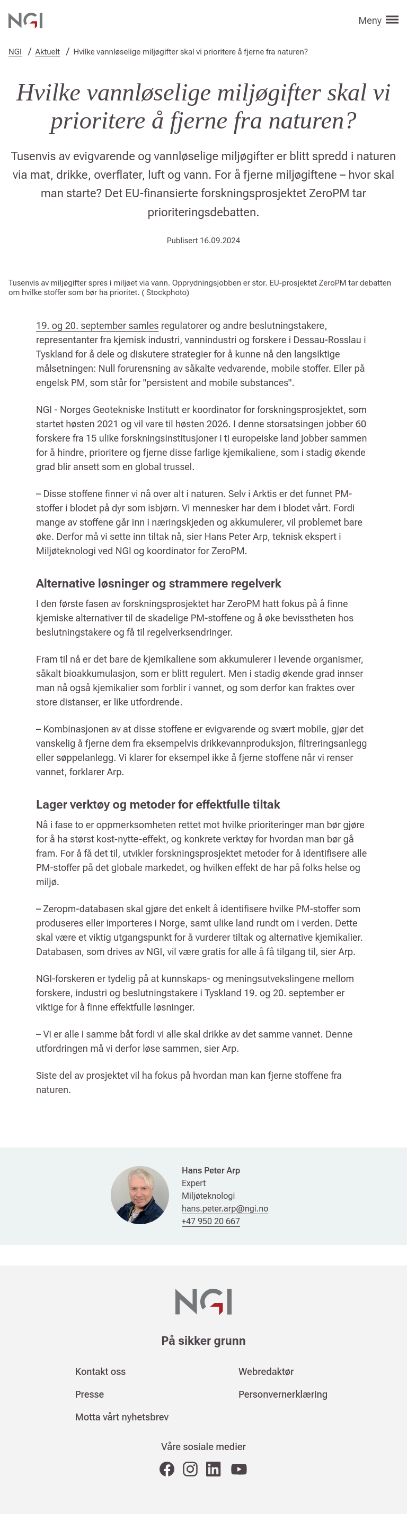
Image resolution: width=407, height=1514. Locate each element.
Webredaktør (266, 1371)
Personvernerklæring (283, 1394)
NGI (15, 52)
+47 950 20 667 (211, 1221)
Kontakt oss (100, 1371)
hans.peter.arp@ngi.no (225, 1209)
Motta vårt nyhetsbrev (122, 1417)
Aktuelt (48, 52)
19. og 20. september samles (97, 325)
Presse (89, 1394)
